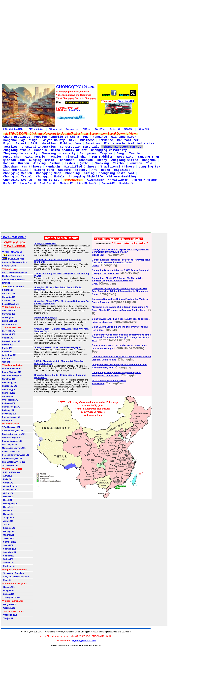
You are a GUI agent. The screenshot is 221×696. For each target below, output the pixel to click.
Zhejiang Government (12, 276)
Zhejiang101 (8, 566)
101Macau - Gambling (13, 573)
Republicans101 (126, 183)
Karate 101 (7, 359)
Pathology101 (8, 403)
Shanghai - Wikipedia (45, 243)
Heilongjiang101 (10, 504)
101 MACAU (143, 129)
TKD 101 (6, 362)
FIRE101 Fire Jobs (14, 255)
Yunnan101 (8, 563)
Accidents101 (72, 129)
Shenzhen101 (9, 552)
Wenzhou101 (8, 608)
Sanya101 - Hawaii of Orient (15, 577)
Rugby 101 (7, 348)
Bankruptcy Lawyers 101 (14, 434)
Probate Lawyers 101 (12, 458)
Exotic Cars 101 (47, 183)
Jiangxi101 (7, 521)
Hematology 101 (9, 382)
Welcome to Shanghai (45, 317)
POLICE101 (100, 129)
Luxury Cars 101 (28, 183)
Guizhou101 (8, 493)
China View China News (13, 280)
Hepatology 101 (9, 386)
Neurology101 (8, 393)
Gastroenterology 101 (12, 375)
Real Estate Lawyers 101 (13, 462)
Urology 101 (8, 421)
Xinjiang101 (8, 594)
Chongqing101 (9, 615)
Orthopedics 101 (10, 400)
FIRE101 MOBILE (13, 286)
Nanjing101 (8, 531)
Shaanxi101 (8, 538)
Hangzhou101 (9, 604)
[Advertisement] (69, 42)
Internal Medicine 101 (87, 183)
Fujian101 (7, 479)
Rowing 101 (7, 345)
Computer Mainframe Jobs (14, 262)
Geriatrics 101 (8, 379)
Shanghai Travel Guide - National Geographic (58, 347)
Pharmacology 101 (11, 407)
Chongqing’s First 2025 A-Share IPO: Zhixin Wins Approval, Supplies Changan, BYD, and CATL (117, 281)
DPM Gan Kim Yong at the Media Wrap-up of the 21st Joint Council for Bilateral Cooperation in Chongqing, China (120, 291)
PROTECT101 (8, 293)
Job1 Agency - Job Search (144, 180)
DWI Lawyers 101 (10, 444)
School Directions (10, 304)
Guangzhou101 (10, 490)
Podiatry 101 (8, 410)
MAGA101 (128, 129)
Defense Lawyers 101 (12, 437)
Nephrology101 (9, 389)
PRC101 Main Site (11, 472)
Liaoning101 (8, 528)
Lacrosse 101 (8, 331)
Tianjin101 (7, 618)
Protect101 (115, 129)
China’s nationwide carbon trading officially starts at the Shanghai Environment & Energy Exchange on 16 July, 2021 (121, 338)
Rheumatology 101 (11, 417)
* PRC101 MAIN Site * (118, 180)
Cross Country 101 (11, 341)
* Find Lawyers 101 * (11, 427)
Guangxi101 (8, 587)
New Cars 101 (9, 183)
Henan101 (7, 507)
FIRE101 (87, 129)
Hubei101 (7, 510)
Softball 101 (7, 352)
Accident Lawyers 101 (12, 431)
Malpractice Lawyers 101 (14, 448)
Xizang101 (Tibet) (11, 597)
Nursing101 (7, 396)
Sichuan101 (8, 556)
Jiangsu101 (8, 517)
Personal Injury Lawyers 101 (15, 455)
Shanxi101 (7, 545)
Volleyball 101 (8, 334)
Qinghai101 (8, 535)
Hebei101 (7, 500)
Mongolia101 (8, 590)
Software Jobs (9, 266)
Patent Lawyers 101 (11, 451)
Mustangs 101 (66, 183)
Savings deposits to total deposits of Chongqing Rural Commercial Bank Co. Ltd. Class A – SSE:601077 (120, 252)
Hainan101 (7, 497)
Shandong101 (9, 542)
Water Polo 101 (9, 355)
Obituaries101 (55, 129)
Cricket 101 (7, 338)
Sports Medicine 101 (11, 372)
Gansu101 (7, 483)
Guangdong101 (10, 486)
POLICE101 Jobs (13, 258)
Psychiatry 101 (9, 414)
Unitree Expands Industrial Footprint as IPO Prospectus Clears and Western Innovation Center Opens (121, 263)
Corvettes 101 (8, 314)
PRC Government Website (14, 273)
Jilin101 (6, 524)
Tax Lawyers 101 (10, 465)
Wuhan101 (7, 559)
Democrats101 (108, 183)
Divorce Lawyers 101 (12, 441)
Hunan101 (7, 514)
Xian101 (6, 580)
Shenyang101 (9, 549)
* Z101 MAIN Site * (35, 129)
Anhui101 (7, 476)
